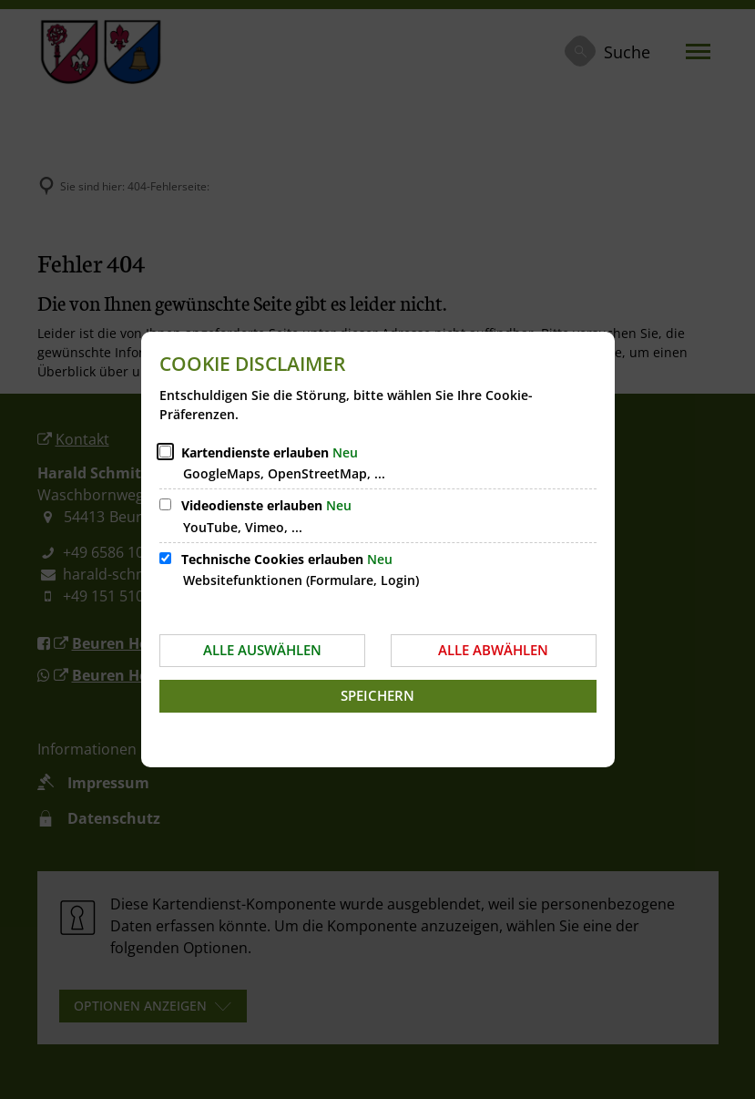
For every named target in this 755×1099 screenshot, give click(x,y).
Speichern (377, 695)
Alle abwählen (493, 650)
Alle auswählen (262, 650)
